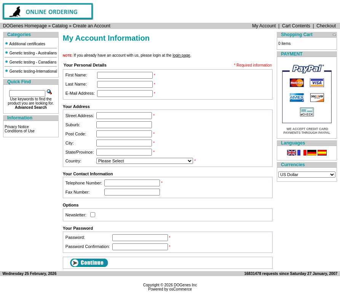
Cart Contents (296, 26)
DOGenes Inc (185, 285)
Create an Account (91, 26)
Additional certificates (25, 44)
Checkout (326, 26)
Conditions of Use (20, 131)
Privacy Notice (17, 127)
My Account (264, 26)
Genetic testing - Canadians (30, 62)
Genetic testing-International (31, 71)
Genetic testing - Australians (31, 53)
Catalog (59, 26)
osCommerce (180, 289)
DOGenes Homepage (25, 26)
